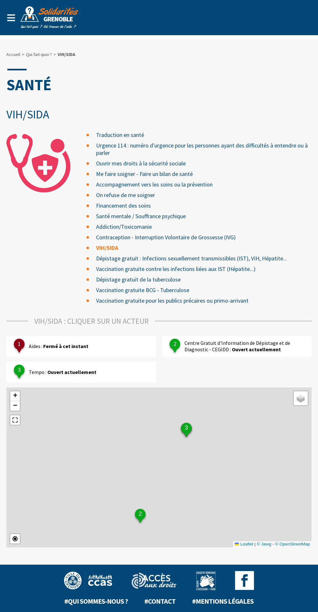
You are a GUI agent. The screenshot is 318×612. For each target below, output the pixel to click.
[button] (15, 396)
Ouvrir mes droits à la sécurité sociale (141, 163)
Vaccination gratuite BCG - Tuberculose (142, 290)
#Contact (159, 601)
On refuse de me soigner (125, 195)
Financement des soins (123, 205)
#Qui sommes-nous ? (96, 601)
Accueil (13, 54)
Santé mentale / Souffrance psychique (141, 216)
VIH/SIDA (107, 247)
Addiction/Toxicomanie (124, 226)
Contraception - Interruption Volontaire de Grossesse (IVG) (166, 237)
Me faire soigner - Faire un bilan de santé (144, 174)
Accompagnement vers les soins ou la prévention (154, 184)
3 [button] (186, 428)
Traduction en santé (120, 135)
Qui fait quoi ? (39, 54)
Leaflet (244, 544)
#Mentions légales (223, 601)
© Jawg (264, 544)
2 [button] (140, 514)
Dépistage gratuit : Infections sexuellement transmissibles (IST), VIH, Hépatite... (191, 258)
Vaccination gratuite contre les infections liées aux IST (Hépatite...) (176, 269)
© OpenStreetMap (292, 544)
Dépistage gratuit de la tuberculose (138, 279)
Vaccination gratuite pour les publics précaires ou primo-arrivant (172, 300)
